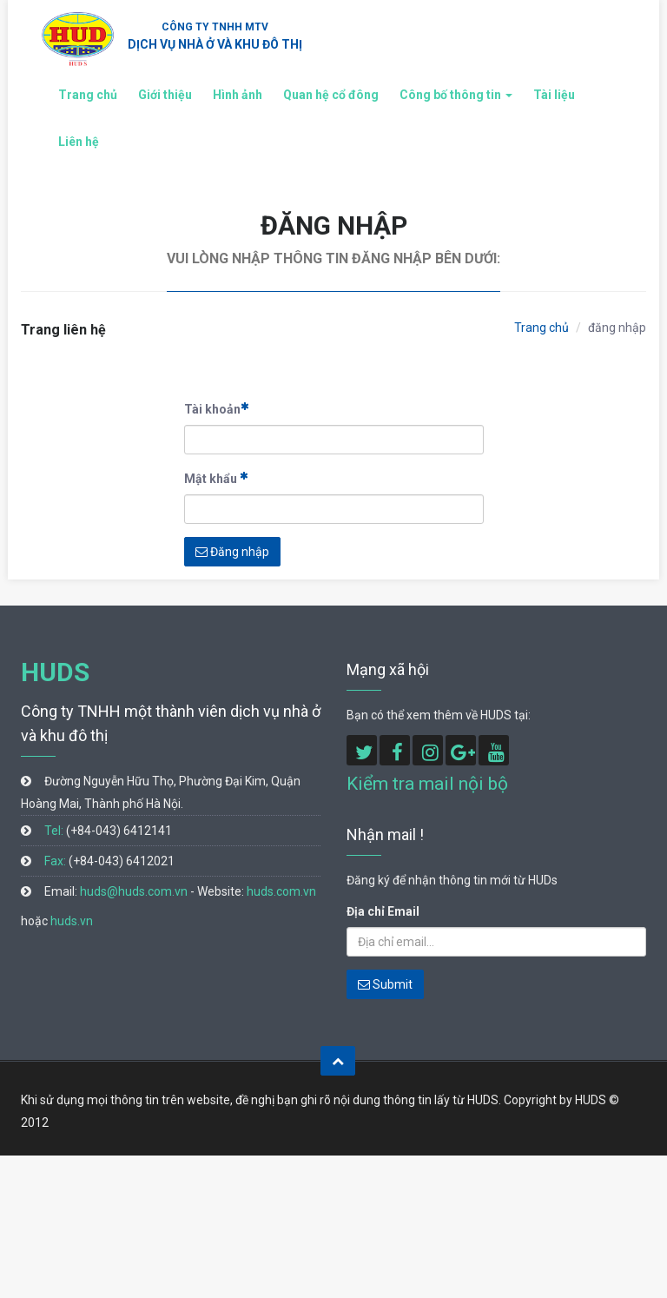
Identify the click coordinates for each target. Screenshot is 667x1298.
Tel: (53, 831)
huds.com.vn (281, 891)
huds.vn (71, 921)
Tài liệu (554, 95)
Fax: (55, 861)
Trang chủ (87, 95)
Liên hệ (78, 142)
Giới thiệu (165, 95)
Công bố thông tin (456, 95)
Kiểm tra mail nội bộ (427, 783)
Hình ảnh (237, 95)
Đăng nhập (232, 552)
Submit (385, 984)
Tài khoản (216, 408)
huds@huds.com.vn (134, 891)
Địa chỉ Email (383, 911)
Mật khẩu (216, 478)
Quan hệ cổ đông (331, 95)
